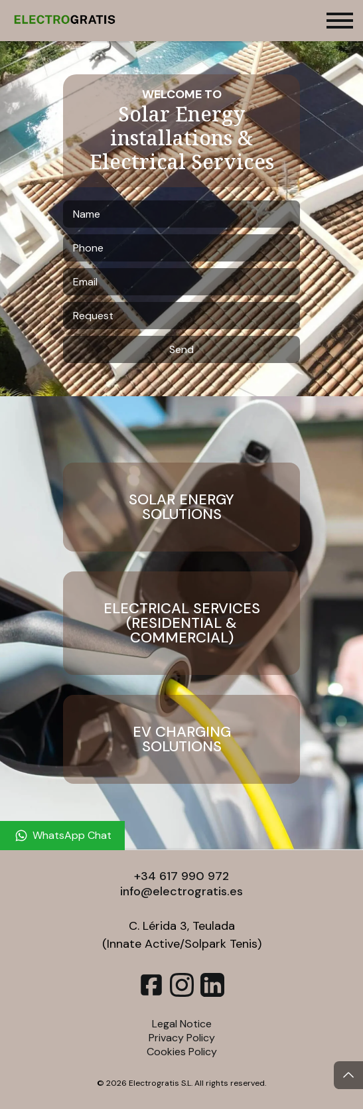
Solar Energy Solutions (181, 507)
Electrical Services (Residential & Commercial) (182, 623)
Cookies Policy (182, 1052)
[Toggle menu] (340, 20)
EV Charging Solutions (182, 739)
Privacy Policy (182, 1038)
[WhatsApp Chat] (62, 835)
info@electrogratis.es (181, 891)
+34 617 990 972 (181, 876)
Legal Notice (182, 1024)
